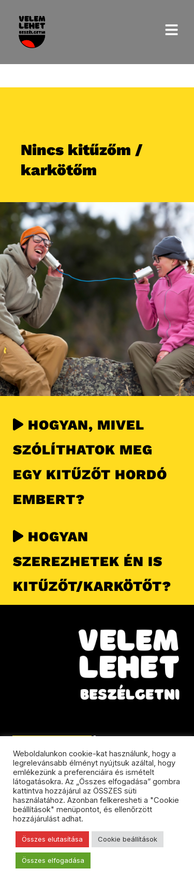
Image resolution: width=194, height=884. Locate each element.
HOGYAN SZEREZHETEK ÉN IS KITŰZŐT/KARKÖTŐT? (92, 561)
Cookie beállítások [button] (127, 839)
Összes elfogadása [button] (53, 860)
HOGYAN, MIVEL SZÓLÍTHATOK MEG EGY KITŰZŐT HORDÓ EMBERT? (90, 462)
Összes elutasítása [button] (52, 839)
